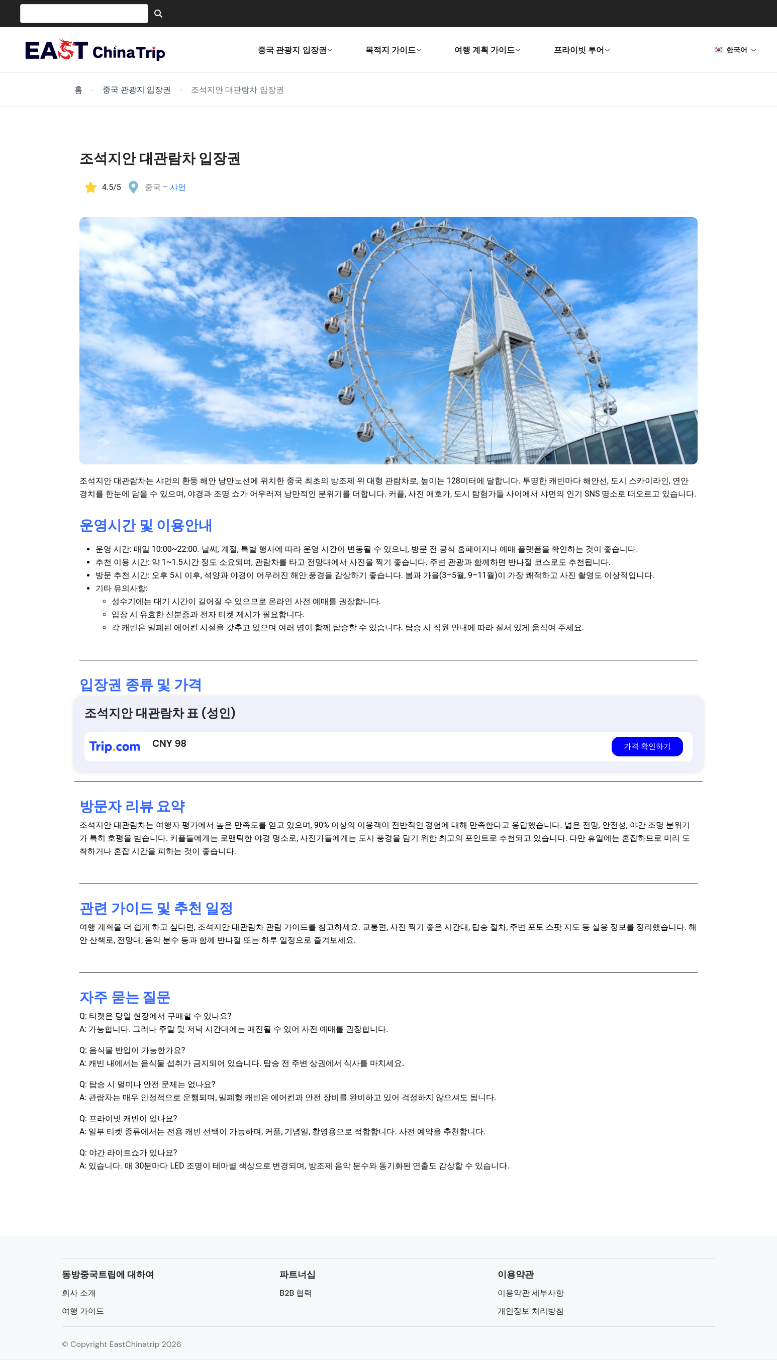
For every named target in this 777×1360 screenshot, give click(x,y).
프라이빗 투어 (582, 49)
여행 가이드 (83, 1311)
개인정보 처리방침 (531, 1311)
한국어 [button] (735, 49)
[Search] (158, 14)
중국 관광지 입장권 (295, 49)
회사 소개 (79, 1293)
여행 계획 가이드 (487, 49)
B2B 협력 (295, 1293)
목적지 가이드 (393, 49)
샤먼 (178, 187)
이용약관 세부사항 (531, 1293)
